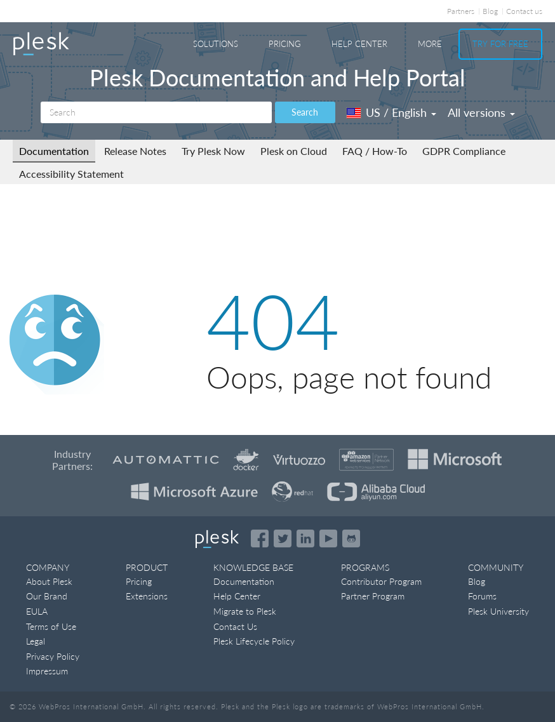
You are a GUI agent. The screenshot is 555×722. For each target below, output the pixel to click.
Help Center (359, 44)
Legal (35, 641)
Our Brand (46, 596)
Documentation (54, 151)
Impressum (47, 670)
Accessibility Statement (71, 174)
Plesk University (498, 611)
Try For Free (500, 44)
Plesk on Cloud (293, 151)
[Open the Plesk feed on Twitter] (282, 538)
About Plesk (49, 581)
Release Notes (135, 151)
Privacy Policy (52, 656)
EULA (37, 611)
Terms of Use (51, 626)
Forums (482, 596)
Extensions (147, 596)
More (430, 44)
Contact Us (235, 626)
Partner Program (373, 596)
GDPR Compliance (463, 151)
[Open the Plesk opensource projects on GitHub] (351, 538)
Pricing (285, 44)
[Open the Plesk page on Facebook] (260, 538)
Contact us (524, 11)
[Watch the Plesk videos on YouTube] (328, 538)
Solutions (215, 44)
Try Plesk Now (213, 151)
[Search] (156, 112)
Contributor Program (381, 581)
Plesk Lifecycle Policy (254, 641)
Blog (490, 11)
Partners (460, 11)
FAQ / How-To (374, 151)
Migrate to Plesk (244, 611)
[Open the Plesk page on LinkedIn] (305, 538)
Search (304, 112)
